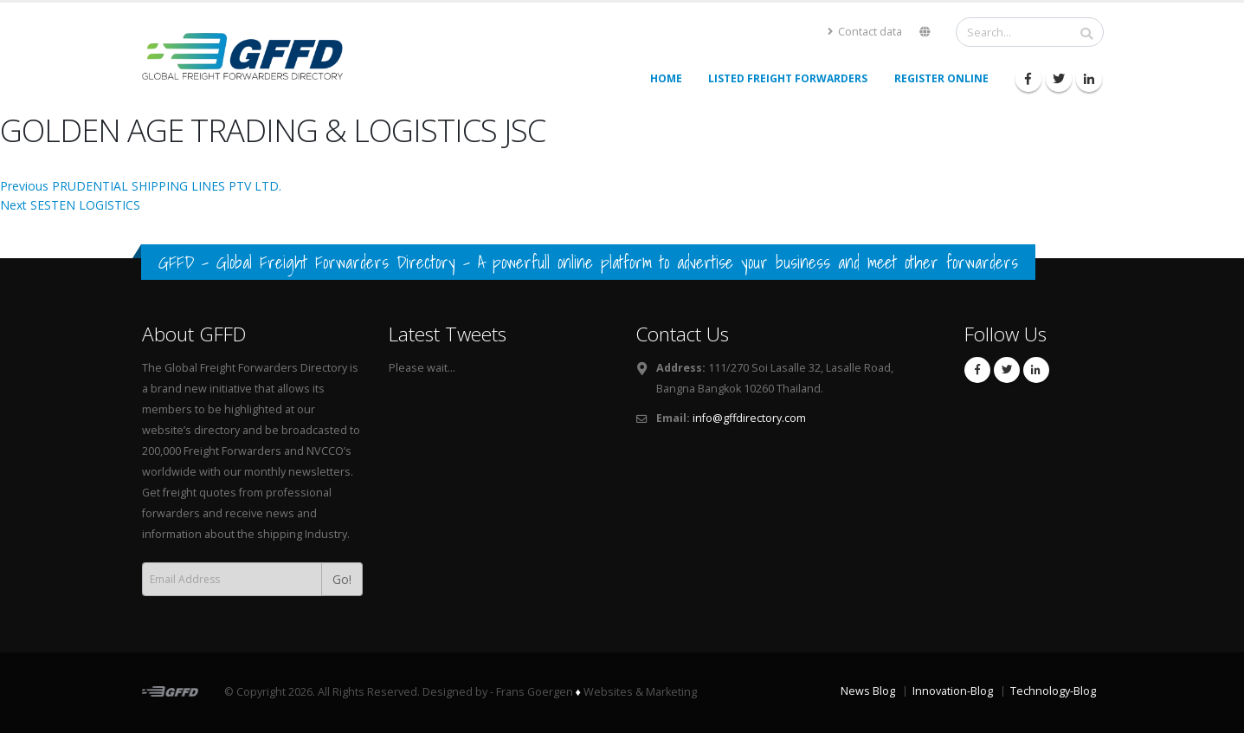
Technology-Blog (1053, 691)
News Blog (868, 691)
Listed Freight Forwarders (787, 78)
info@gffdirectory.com (749, 418)
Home (666, 78)
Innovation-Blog (952, 691)
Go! (341, 579)
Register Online (941, 78)
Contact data (865, 31)
